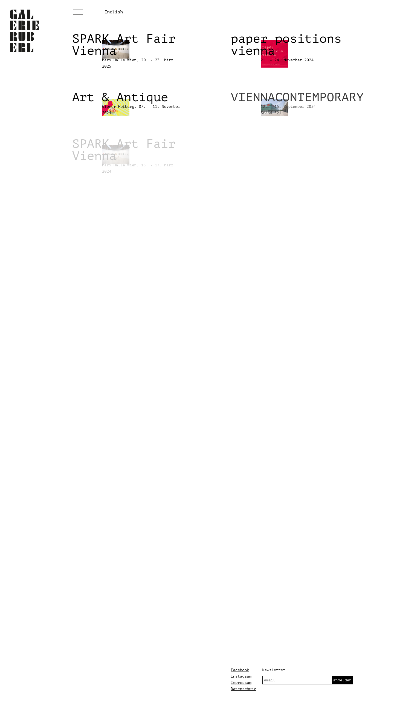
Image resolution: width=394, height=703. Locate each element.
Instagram (241, 676)
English (114, 12)
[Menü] (78, 12)
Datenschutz (243, 689)
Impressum (241, 683)
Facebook (240, 670)
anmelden (342, 680)
